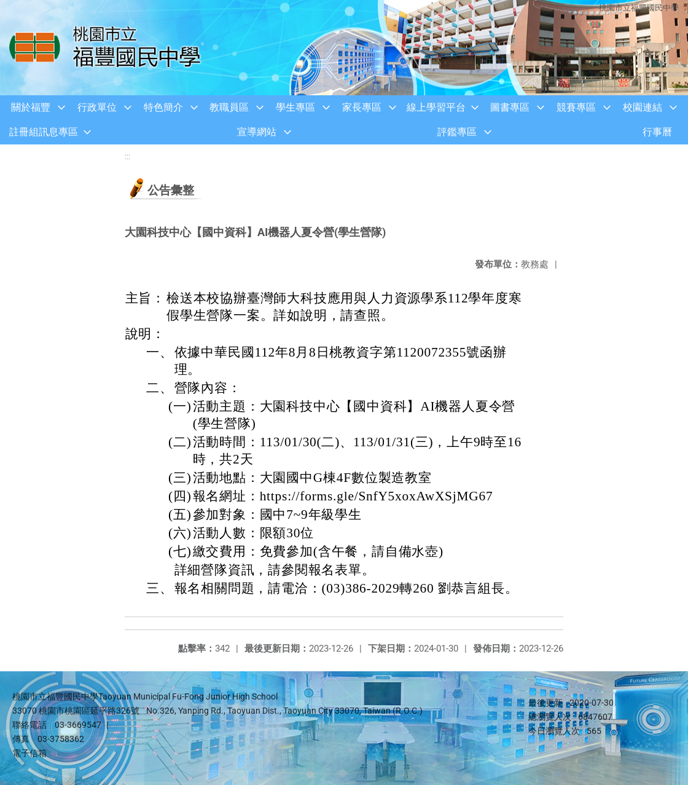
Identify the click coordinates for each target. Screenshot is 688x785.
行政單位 (97, 107)
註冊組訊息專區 (43, 132)
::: (127, 156)
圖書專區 (510, 107)
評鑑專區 (457, 132)
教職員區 (229, 107)
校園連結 (642, 107)
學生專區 (295, 107)
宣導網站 (256, 132)
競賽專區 (576, 107)
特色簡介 (163, 107)
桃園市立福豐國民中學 (639, 7)
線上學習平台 (436, 107)
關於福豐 (30, 107)
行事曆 (657, 132)
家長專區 (361, 107)
